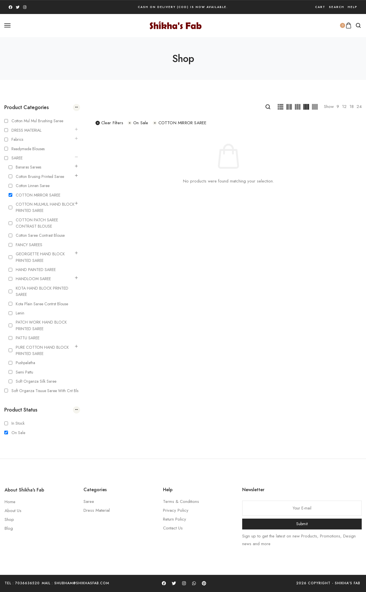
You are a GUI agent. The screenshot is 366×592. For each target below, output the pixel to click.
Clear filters (110, 123)
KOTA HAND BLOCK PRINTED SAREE (42, 291)
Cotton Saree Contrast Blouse (40, 235)
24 (359, 106)
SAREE (17, 158)
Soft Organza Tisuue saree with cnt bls (44, 391)
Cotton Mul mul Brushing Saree (37, 121)
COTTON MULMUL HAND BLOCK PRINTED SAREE (45, 207)
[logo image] (175, 25)
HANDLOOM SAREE (33, 279)
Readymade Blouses (28, 149)
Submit (302, 524)
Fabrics (17, 139)
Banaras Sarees (28, 167)
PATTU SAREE (27, 338)
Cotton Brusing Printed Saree (40, 176)
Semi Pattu (24, 372)
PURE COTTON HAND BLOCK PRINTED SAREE (42, 350)
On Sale (18, 433)
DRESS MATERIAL (26, 130)
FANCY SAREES (29, 245)
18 (351, 106)
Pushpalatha (25, 363)
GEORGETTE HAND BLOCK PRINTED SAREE (40, 257)
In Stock (18, 423)
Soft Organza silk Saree (36, 381)
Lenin (20, 313)
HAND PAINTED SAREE (36, 269)
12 (344, 106)
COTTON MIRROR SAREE (38, 195)
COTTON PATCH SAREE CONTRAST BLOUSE (37, 223)
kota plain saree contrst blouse (42, 304)
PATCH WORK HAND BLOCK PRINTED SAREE (41, 325)
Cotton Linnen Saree (32, 185)
